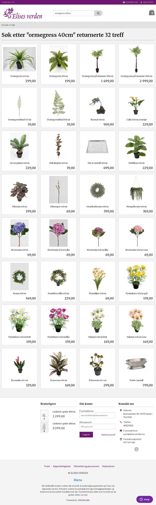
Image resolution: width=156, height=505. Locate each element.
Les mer (84, 495)
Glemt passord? (108, 435)
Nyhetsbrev (108, 466)
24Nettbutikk (84, 500)
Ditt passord (85, 422)
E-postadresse (87, 411)
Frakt (47, 466)
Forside (5, 25)
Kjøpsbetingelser (62, 466)
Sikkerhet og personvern (86, 466)
